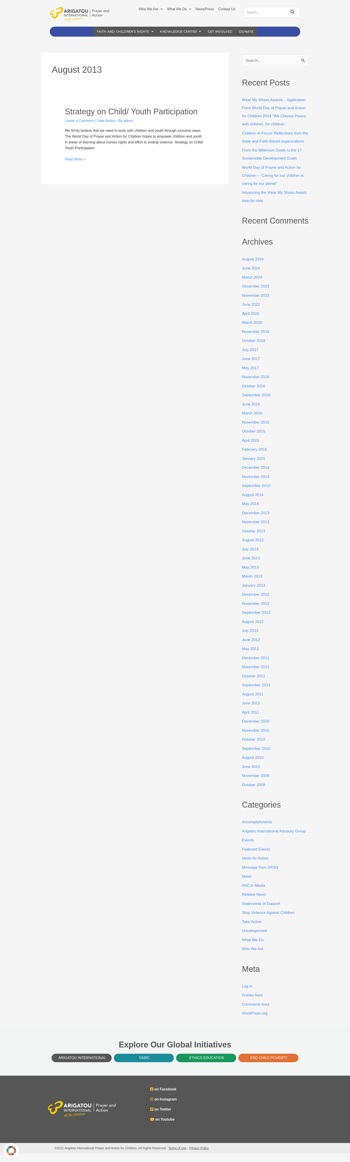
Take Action (106, 121)
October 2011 (254, 684)
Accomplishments (257, 830)
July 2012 (250, 639)
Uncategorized (255, 939)
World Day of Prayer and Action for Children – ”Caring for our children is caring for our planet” (274, 184)
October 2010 (254, 748)
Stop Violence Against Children (269, 921)
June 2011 (251, 711)
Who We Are (151, 9)
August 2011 (253, 702)
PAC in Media (254, 894)
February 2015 (255, 458)
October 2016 (254, 394)
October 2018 (254, 349)
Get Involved (223, 32)
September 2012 (257, 621)
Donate (251, 32)
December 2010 (256, 729)
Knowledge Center (181, 32)
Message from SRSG (261, 876)
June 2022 (251, 313)
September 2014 (257, 494)
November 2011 (256, 675)
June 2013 (251, 566)
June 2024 (251, 276)
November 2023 (256, 304)
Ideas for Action (256, 867)
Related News (254, 903)
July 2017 (250, 358)
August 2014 (253, 503)
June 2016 (251, 412)
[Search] (292, 12)
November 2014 (256, 485)
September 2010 (257, 757)
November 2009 (256, 784)
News (247, 885)
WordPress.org (255, 1022)
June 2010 (251, 775)
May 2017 (251, 376)
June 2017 (251, 367)
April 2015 (251, 449)
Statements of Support (262, 912)
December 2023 (256, 294)
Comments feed (256, 1013)
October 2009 (254, 793)
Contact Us (226, 9)
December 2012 (256, 603)
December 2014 (256, 476)
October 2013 (254, 539)
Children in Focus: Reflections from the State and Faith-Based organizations (273, 141)
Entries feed (252, 1004)
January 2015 (254, 467)
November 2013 (256, 530)
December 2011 (256, 666)
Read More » (75, 159)
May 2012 (251, 657)
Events (248, 848)
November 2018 (256, 340)
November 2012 (256, 612)
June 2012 (251, 648)
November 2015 (256, 431)
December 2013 (256, 521)
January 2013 (254, 594)
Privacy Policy (199, 1156)
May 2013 (251, 576)
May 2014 (251, 512)
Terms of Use (177, 1156)
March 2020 (252, 331)
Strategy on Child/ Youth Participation (131, 111)
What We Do (179, 9)
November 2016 (256, 385)
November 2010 (256, 739)
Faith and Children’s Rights (121, 32)
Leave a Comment (79, 121)
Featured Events (256, 857)
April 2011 (251, 721)
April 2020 (251, 322)
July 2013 (250, 557)
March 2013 (252, 584)
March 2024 (252, 286)
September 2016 (257, 403)
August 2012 (253, 630)
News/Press (205, 9)
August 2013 (253, 548)
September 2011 (257, 693)
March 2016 (252, 421)
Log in (247, 994)
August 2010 (253, 766)
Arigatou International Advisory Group (275, 839)
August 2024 (253, 267)
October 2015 (254, 439)
